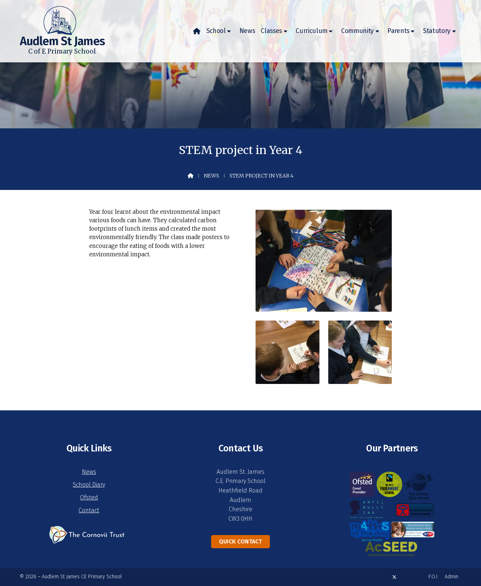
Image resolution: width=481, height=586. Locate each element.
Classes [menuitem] (271, 31)
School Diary (89, 484)
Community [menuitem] (357, 31)
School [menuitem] (216, 31)
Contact (89, 510)
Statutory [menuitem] (437, 31)
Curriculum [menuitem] (312, 31)
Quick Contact (240, 541)
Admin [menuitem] (451, 577)
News (211, 175)
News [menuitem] (247, 31)
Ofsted (89, 497)
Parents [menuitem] (398, 31)
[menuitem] (196, 31)
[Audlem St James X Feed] (394, 577)
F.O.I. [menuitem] (433, 577)
